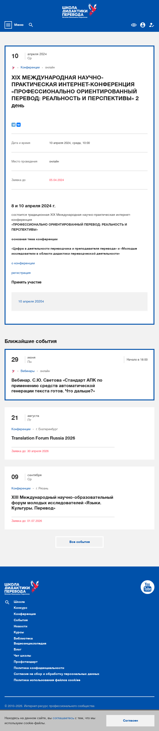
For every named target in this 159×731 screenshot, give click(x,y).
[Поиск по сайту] (31, 25)
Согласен (130, 720)
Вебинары (28, 371)
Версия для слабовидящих (134, 25)
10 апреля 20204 (31, 301)
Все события (79, 542)
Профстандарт (26, 662)
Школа (19, 602)
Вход (142, 25)
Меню (19, 25)
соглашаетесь (63, 718)
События (21, 620)
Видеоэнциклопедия (30, 643)
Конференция (25, 614)
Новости (20, 626)
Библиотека (23, 638)
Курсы (19, 632)
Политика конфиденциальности (39, 668)
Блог (17, 649)
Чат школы (22, 655)
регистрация (21, 273)
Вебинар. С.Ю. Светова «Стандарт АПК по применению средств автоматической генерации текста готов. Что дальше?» (56, 385)
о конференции (23, 263)
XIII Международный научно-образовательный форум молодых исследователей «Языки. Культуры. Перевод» (62, 502)
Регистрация (151, 25)
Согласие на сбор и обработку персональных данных (56, 674)
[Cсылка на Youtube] (147, 587)
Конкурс (20, 608)
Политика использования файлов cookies (47, 680)
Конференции (30, 67)
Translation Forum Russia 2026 (43, 438)
